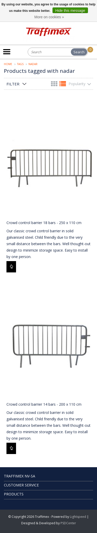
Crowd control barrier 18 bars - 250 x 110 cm (43, 222)
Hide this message (70, 10)
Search (79, 52)
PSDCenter (68, 523)
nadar (33, 64)
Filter (12, 83)
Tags (20, 64)
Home (8, 64)
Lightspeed (78, 516)
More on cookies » (49, 17)
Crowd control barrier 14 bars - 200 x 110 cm (43, 404)
